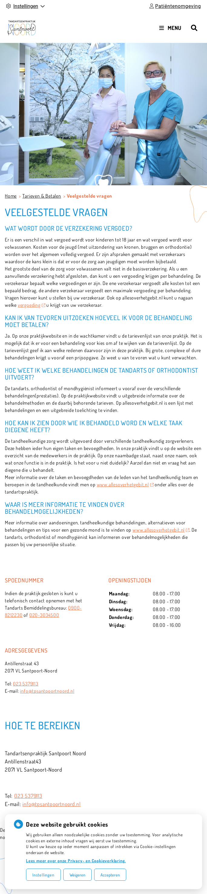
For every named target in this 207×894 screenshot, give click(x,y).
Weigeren (77, 874)
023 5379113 (25, 684)
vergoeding (31, 305)
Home (11, 196)
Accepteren (110, 874)
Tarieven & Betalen (41, 196)
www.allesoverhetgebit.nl (125, 484)
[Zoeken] (194, 27)
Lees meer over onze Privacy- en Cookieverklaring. (76, 860)
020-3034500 (44, 615)
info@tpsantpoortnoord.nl (47, 691)
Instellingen (43, 874)
